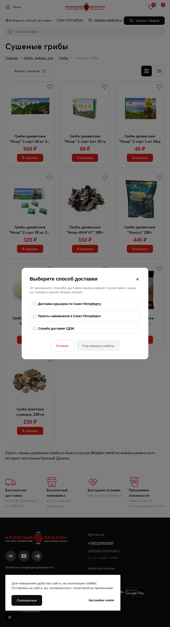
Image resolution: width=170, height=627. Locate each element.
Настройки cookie (101, 600)
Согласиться (27, 600)
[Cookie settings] (9, 617)
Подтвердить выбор (98, 346)
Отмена (62, 346)
